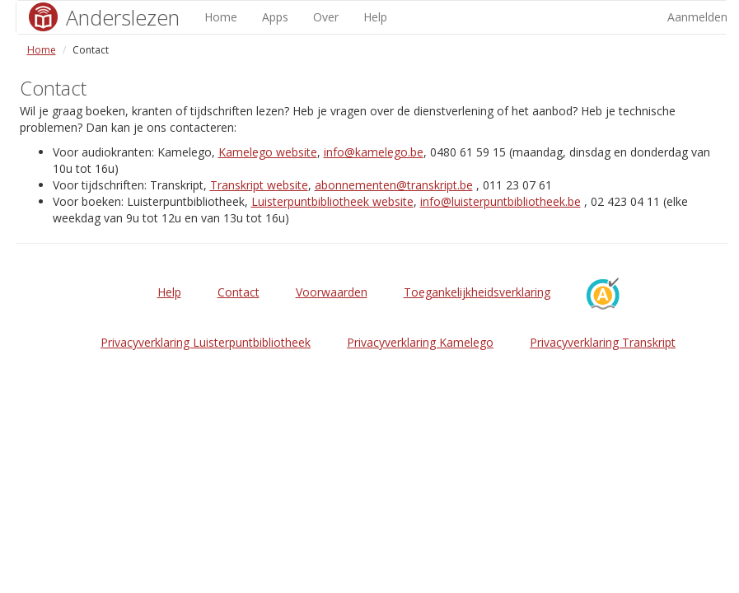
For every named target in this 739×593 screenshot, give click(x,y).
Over (326, 17)
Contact (238, 292)
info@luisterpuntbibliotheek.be (500, 201)
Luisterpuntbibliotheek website (332, 201)
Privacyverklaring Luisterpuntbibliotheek (206, 342)
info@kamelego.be (373, 152)
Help (375, 17)
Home (220, 17)
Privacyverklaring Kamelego (420, 342)
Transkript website (259, 185)
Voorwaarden (331, 292)
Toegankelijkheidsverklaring (477, 292)
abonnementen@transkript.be (394, 185)
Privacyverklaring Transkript (603, 342)
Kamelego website (267, 152)
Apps (275, 17)
